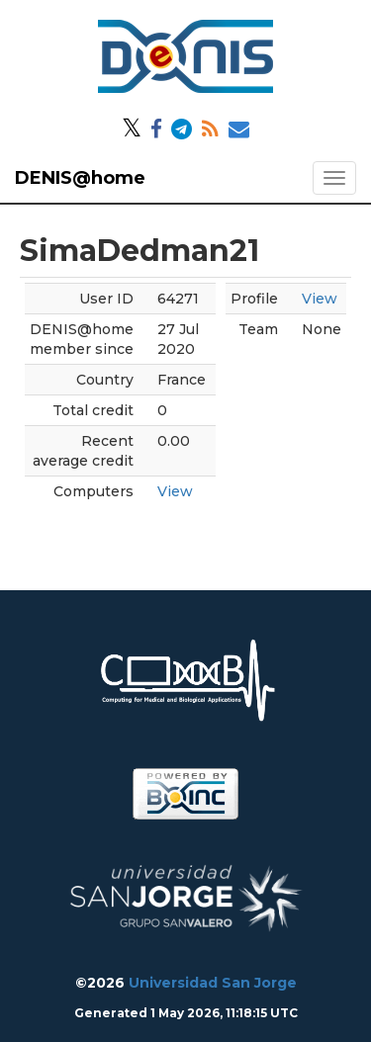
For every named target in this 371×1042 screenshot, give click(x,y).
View (175, 491)
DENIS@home (80, 178)
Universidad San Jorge (213, 983)
